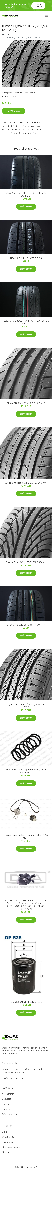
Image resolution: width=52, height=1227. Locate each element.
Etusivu (5, 34)
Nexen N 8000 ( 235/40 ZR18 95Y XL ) (26, 403)
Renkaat (19, 92)
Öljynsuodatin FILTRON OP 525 (26, 1002)
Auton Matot (8, 1093)
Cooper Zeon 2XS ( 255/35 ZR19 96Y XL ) (26, 562)
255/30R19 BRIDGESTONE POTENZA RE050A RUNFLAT (26, 322)
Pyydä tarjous (38, 5)
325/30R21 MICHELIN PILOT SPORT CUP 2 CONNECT (26, 194)
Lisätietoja (14, 111)
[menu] (46, 16)
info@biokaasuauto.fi (12, 1078)
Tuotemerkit (8, 1109)
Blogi (4, 1132)
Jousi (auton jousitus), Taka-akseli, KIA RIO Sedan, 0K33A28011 (26, 771)
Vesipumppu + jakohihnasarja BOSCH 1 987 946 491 (26, 836)
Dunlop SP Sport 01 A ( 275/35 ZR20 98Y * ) (26, 482)
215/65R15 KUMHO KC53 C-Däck (26, 258)
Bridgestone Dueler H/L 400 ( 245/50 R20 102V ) (26, 706)
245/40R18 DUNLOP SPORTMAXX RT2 (26, 624)
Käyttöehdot (8, 1142)
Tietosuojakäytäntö (11, 1147)
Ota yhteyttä (8, 1137)
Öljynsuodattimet (10, 1114)
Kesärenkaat (30, 92)
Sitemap (6, 1152)
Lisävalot (6, 1099)
